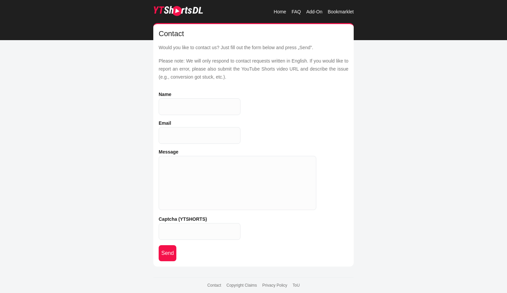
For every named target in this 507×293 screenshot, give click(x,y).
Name (165, 94)
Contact (214, 285)
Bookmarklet (341, 11)
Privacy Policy (274, 285)
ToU (296, 285)
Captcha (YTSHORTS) (183, 219)
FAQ (296, 11)
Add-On (314, 11)
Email (165, 123)
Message (168, 152)
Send (167, 253)
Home (280, 11)
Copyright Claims (241, 285)
